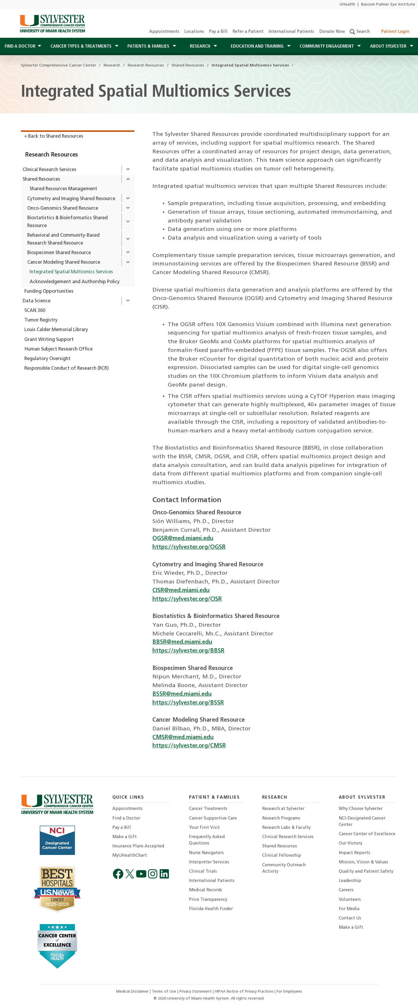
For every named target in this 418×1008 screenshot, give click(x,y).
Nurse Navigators (206, 853)
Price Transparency (208, 900)
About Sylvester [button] (389, 46)
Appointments (164, 32)
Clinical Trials (203, 871)
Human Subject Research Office (58, 349)
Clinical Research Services (49, 170)
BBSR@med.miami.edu (182, 642)
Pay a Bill (218, 32)
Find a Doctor (126, 818)
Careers (346, 890)
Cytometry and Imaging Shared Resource (71, 199)
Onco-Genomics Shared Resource (62, 208)
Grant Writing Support (49, 339)
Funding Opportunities (48, 291)
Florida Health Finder (211, 909)
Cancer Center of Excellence (367, 834)
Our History (350, 843)
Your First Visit (204, 828)
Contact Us (350, 918)
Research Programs (281, 818)
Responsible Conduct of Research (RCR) (66, 368)
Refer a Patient (248, 32)
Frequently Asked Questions (207, 840)
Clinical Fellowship (281, 856)
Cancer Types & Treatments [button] (82, 46)
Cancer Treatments (208, 809)
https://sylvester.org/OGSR (189, 547)
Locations (194, 32)
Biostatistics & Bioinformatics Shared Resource (67, 222)
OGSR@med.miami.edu (182, 539)
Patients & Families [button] (148, 46)
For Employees (289, 991)
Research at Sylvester (283, 809)
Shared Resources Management (63, 189)
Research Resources (51, 155)
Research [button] (200, 46)
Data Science (37, 301)
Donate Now (332, 32)
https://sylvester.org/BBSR (188, 651)
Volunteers (350, 900)
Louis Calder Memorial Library (56, 330)
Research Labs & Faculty (286, 828)
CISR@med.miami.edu (181, 591)
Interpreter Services (209, 862)
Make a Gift (124, 837)
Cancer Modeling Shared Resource (63, 262)
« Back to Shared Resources (53, 136)
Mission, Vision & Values (363, 862)
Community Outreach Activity (284, 868)
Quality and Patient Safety (366, 871)
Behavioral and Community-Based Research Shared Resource (63, 239)
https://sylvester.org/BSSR (188, 703)
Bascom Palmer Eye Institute (388, 4)
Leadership (350, 881)
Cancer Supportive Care (213, 818)
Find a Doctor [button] (20, 46)
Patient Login (392, 32)
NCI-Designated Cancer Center (362, 821)
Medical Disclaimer (133, 991)
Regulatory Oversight (47, 359)
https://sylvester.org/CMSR (189, 746)
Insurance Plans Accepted (138, 846)
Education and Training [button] (258, 46)
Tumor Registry (40, 320)
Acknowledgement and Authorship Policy (75, 282)
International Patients (291, 32)
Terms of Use (164, 991)
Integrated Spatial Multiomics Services (71, 272)
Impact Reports (354, 853)
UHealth (347, 4)
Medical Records (205, 890)
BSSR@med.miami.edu (182, 694)
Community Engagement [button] (327, 46)
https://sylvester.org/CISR (187, 599)
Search (360, 32)
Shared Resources (41, 179)
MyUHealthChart (129, 856)
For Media (349, 909)
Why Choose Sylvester (361, 809)
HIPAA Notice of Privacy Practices (245, 991)
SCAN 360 (34, 310)
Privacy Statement (196, 991)
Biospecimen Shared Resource (59, 253)
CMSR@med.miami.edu (183, 738)
